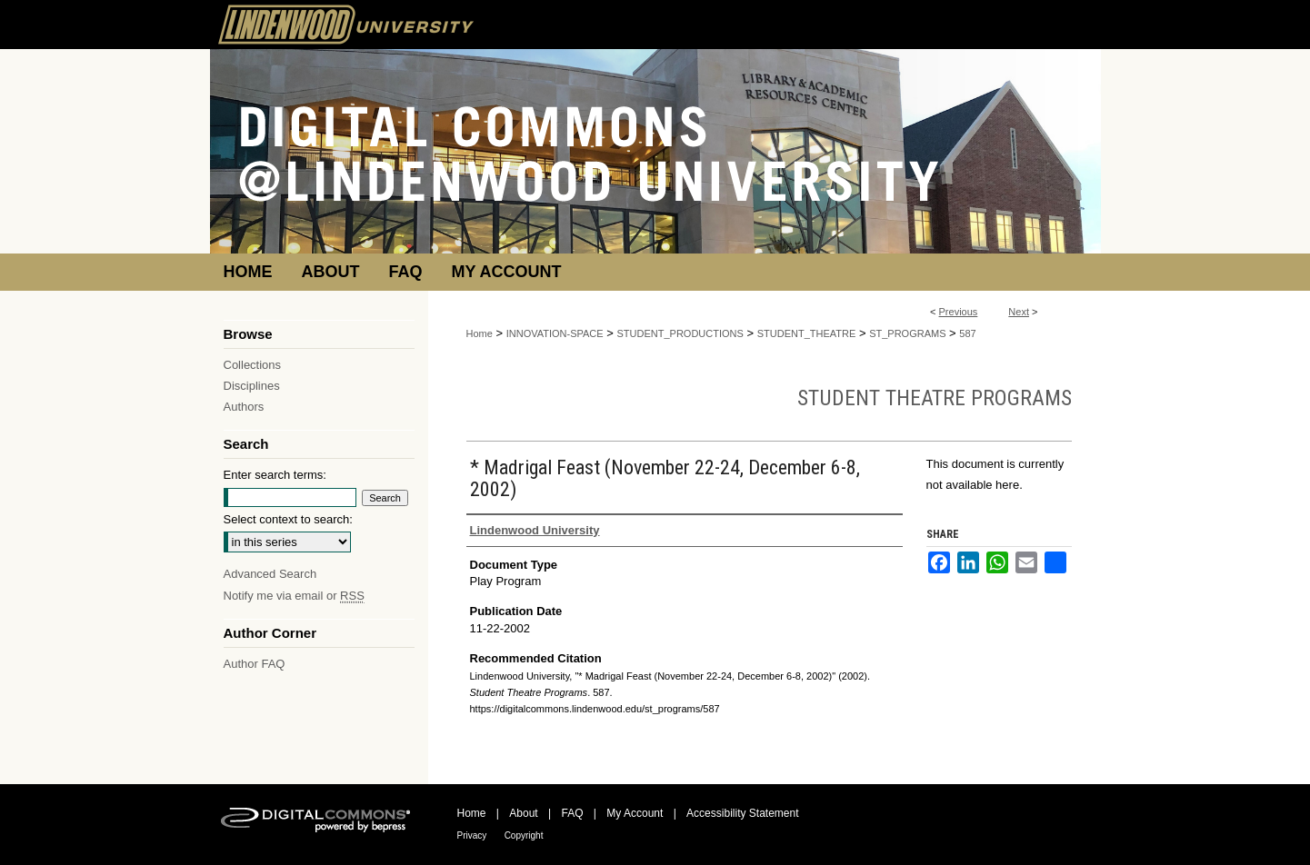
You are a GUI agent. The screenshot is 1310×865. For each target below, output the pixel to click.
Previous (958, 311)
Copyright (524, 835)
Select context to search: (288, 519)
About (523, 813)
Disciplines (252, 386)
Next (1018, 311)
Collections (253, 365)
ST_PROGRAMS (907, 333)
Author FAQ (254, 664)
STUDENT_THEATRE (806, 333)
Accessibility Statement (742, 813)
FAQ (572, 813)
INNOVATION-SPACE (555, 333)
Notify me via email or (294, 595)
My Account (634, 813)
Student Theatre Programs (934, 398)
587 (967, 333)
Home (479, 333)
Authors (244, 406)
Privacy (472, 835)
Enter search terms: (275, 475)
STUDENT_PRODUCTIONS (680, 333)
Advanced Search (270, 574)
